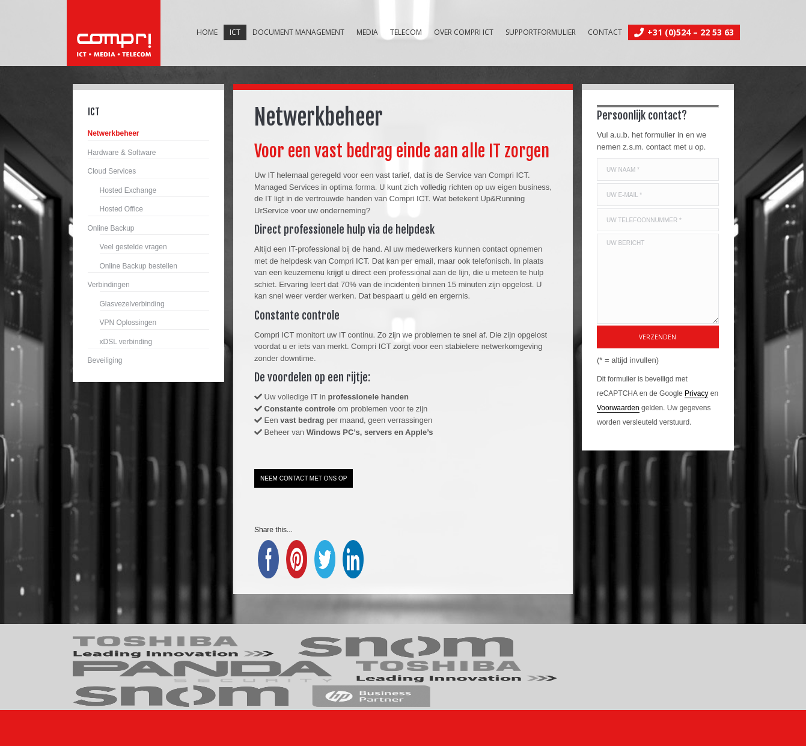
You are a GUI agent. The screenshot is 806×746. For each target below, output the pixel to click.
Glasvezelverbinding (132, 304)
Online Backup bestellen (138, 266)
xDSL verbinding (126, 342)
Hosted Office (121, 209)
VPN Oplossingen (128, 322)
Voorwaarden (618, 408)
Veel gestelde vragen (133, 247)
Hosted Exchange (128, 190)
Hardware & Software (122, 152)
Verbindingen (109, 285)
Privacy (696, 393)
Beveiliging (105, 360)
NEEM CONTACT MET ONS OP (303, 478)
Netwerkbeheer (113, 133)
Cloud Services (112, 171)
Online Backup (111, 228)
